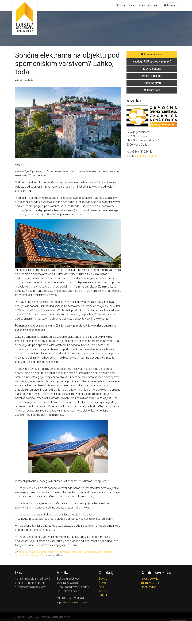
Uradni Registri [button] (152, 83)
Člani (142, 5)
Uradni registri (148, 587)
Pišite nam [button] (152, 90)
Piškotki (103, 595)
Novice (132, 5)
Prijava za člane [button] (152, 54)
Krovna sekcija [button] (152, 68)
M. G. (25, 165)
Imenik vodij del (149, 582)
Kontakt (152, 5)
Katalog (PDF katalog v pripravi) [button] (152, 61)
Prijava (169, 5)
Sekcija (120, 5)
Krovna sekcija (149, 578)
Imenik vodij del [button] (151, 75)
